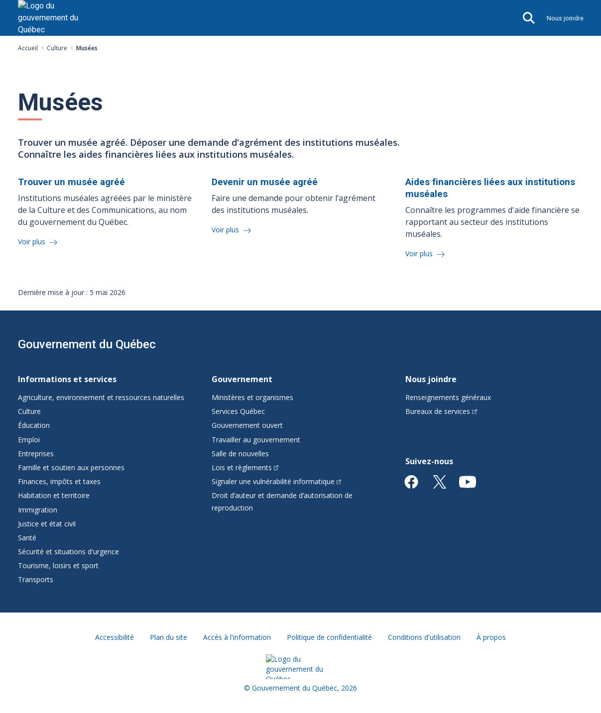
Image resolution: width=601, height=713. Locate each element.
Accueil (28, 48)
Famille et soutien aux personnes (71, 467)
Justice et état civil (47, 523)
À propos (491, 637)
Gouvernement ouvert (247, 425)
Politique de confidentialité (329, 637)
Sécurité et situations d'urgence (68, 551)
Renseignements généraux (448, 397)
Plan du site (168, 637)
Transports (35, 579)
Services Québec (238, 411)
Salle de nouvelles (240, 453)
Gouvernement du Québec (87, 344)
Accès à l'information (237, 637)
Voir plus (32, 241)
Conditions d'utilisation (424, 637)
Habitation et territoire (54, 495)
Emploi (29, 439)
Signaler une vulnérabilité (277, 481)
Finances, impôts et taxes (59, 481)
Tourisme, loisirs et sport (58, 565)
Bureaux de (441, 411)
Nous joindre (565, 18)
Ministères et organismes (252, 397)
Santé (27, 537)
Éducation (34, 425)
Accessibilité (114, 637)
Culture (57, 48)
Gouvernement (242, 379)
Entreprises (36, 453)
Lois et (245, 467)
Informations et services (67, 379)
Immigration (37, 509)
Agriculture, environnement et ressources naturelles (101, 397)
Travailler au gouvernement (256, 439)
